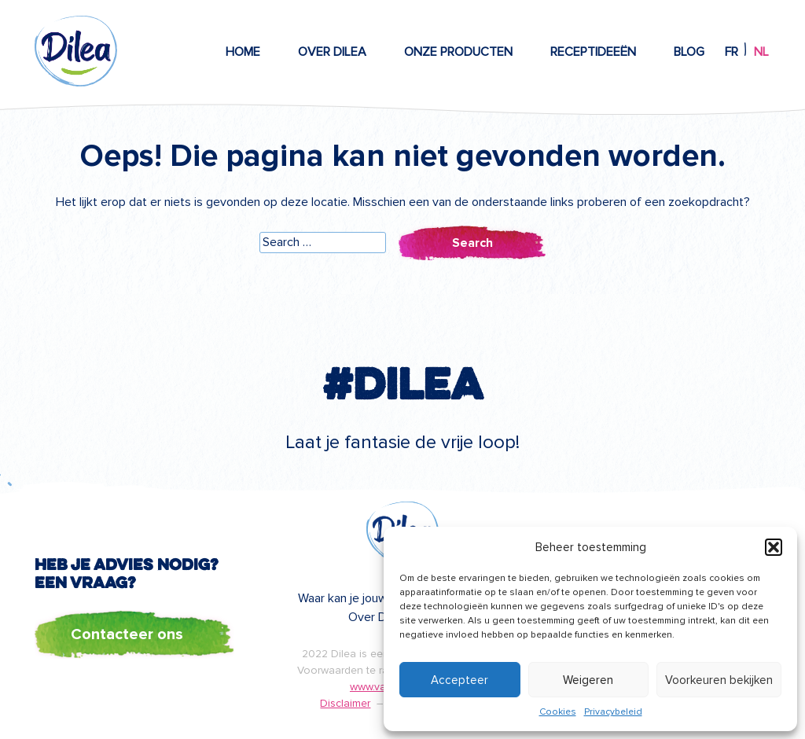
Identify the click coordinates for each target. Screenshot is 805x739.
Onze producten (458, 52)
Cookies (557, 712)
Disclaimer (345, 703)
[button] (773, 547)
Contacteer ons (127, 634)
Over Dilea (332, 52)
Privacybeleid (613, 712)
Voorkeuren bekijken (719, 680)
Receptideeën (593, 52)
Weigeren (588, 680)
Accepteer (459, 680)
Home (243, 52)
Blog (689, 52)
